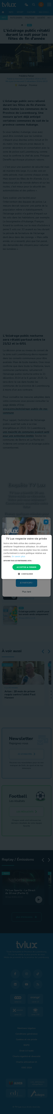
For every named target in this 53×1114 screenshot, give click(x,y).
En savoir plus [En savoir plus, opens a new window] (18, 556)
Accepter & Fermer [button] (26, 567)
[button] (26, 560)
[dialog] (26, 557)
